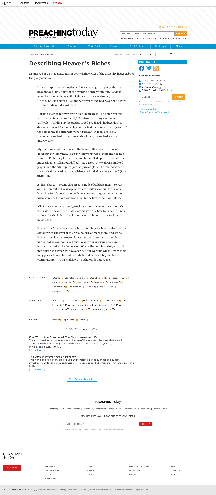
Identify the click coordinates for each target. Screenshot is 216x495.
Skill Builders (138, 46)
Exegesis (115, 46)
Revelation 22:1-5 (107, 305)
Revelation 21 (112, 300)
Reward (90, 287)
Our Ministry (50, 466)
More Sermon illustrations (82, 379)
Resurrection (75, 287)
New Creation (83, 282)
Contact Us (112, 409)
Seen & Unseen (105, 287)
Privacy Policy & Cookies (139, 466)
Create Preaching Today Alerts (155, 112)
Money (55, 320)
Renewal (114, 282)
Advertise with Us (132, 409)
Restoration (58, 287)
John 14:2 (56, 300)
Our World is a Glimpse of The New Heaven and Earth (65, 337)
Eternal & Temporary (75, 277)
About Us (24, 3)
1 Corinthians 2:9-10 (81, 305)
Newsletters (41, 3)
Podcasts (151, 38)
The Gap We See (52, 470)
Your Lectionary (152, 84)
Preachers (140, 38)
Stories (81, 320)
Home (117, 54)
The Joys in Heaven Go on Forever (52, 356)
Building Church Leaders (155, 90)
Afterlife (56, 277)
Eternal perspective (114, 277)
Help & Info (145, 409)
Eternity (56, 282)
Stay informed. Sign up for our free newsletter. (107, 416)
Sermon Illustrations (46, 46)
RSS (121, 409)
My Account (101, 409)
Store (178, 46)
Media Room (92, 470)
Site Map (156, 409)
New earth (100, 282)
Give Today (12, 468)
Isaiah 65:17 (74, 300)
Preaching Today (152, 80)
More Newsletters (148, 109)
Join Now (171, 27)
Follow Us (91, 474)
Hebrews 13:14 (77, 309)
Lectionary (163, 38)
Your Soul (94, 46)
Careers (90, 466)
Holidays (160, 46)
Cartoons (175, 38)
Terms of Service (144, 104)
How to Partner (51, 478)
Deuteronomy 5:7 (100, 309)
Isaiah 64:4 (92, 300)
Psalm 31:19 (57, 309)
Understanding (59, 291)
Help (173, 466)
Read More (37, 350)
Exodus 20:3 (58, 305)
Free (184, 38)
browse (128, 38)
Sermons (73, 46)
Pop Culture (68, 320)
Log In (161, 27)
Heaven (68, 282)
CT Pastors (150, 87)
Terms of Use (134, 470)
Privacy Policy (177, 102)
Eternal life (95, 277)
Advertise (133, 474)
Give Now (57, 3)
